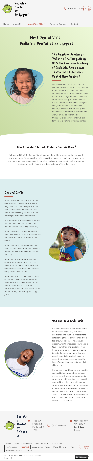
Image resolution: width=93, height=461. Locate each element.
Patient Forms (59, 447)
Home (8, 443)
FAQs (71, 447)
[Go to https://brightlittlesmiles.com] (21, 8)
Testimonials (11, 447)
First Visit (25, 447)
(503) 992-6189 (75, 8)
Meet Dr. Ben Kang (23, 443)
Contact (29, 450)
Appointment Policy (41, 447)
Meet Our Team (42, 443)
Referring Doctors (14, 450)
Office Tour (57, 443)
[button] (83, 8)
